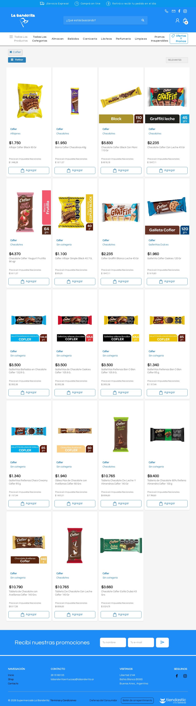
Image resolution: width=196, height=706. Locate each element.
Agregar (28, 169)
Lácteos (106, 39)
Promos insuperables (159, 39)
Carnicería (90, 39)
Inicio (11, 675)
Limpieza (141, 39)
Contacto (13, 683)
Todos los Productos (21, 39)
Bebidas (73, 39)
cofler (15, 52)
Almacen (58, 39)
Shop (11, 679)
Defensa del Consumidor (103, 700)
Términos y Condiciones (63, 700)
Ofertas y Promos (181, 39)
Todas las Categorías (39, 39)
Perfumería (123, 39)
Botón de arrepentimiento (137, 700)
